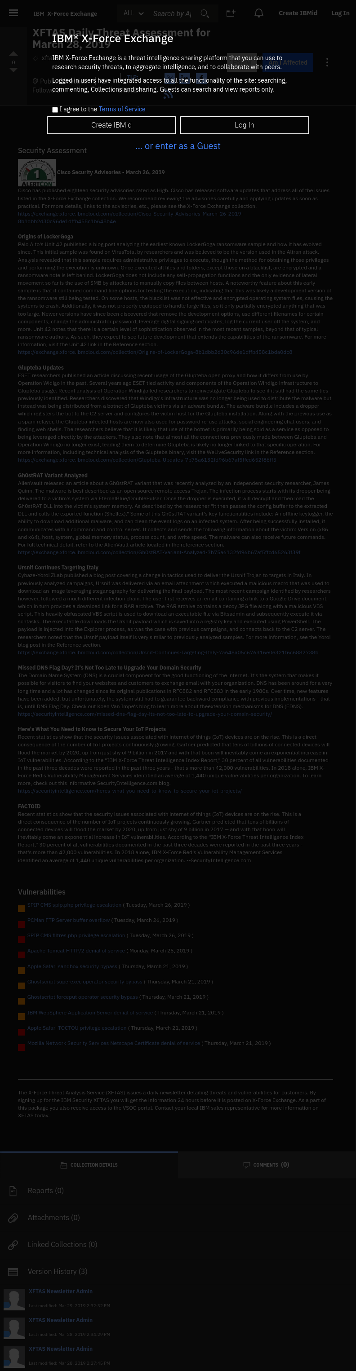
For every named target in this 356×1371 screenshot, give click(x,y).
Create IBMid (111, 125)
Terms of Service (122, 109)
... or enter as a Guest (178, 146)
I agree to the (102, 109)
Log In (244, 125)
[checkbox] (55, 110)
